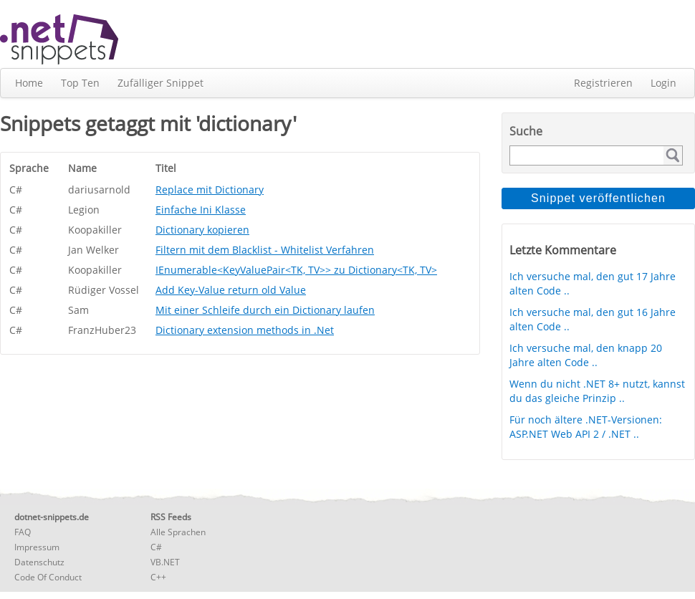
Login (663, 83)
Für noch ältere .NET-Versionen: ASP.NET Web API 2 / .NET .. (585, 427)
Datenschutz (39, 562)
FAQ (22, 532)
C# (156, 547)
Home (29, 83)
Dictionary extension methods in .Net (244, 330)
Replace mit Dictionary (209, 189)
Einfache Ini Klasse (200, 209)
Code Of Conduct (48, 577)
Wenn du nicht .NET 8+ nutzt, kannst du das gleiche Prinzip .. (597, 391)
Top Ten (80, 83)
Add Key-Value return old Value (230, 290)
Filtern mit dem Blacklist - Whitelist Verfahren (264, 250)
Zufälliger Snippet (160, 83)
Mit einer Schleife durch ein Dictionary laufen (265, 310)
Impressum (36, 547)
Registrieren (603, 83)
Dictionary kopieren (202, 229)
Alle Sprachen (178, 532)
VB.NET (165, 562)
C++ (158, 577)
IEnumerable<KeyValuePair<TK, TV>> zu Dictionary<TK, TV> (296, 270)
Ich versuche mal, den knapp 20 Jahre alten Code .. (585, 355)
